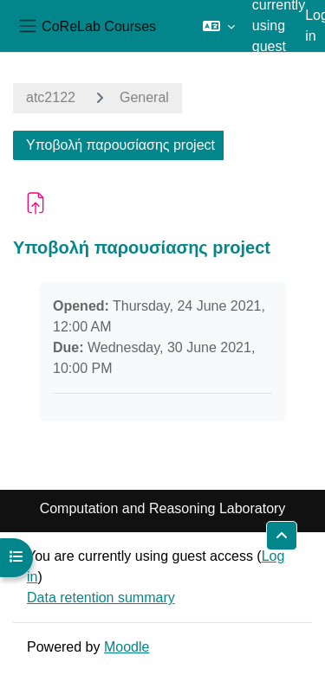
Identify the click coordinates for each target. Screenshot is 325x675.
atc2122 (50, 97)
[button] (218, 26)
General (144, 97)
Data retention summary (101, 597)
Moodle (126, 647)
